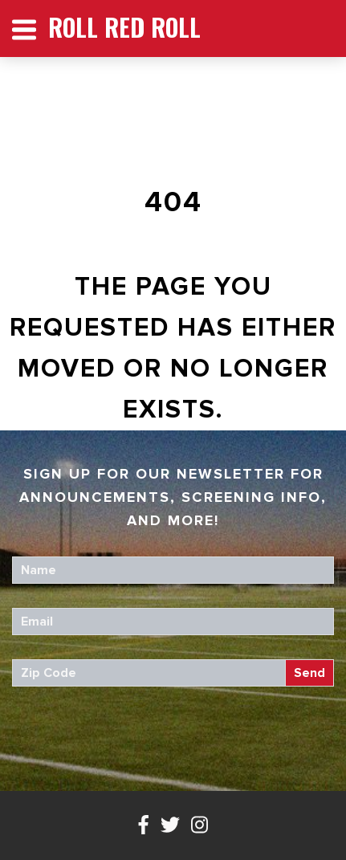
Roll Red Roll (124, 27)
